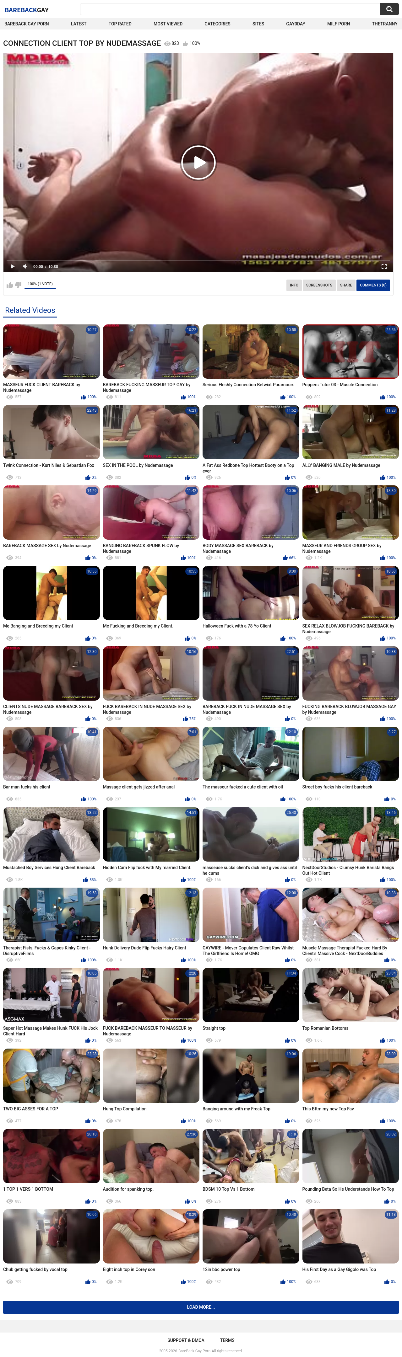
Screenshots (319, 285)
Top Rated (120, 23)
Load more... (201, 1307)
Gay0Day (295, 23)
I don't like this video (18, 285)
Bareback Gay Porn (26, 23)
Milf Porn (338, 23)
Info (294, 285)
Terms (227, 1340)
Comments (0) (373, 285)
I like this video (10, 285)
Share (346, 285)
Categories (218, 23)
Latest (79, 23)
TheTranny (385, 23)
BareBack (27, 9)
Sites (258, 23)
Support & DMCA (185, 1340)
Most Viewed (168, 23)
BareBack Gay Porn (194, 1351)
